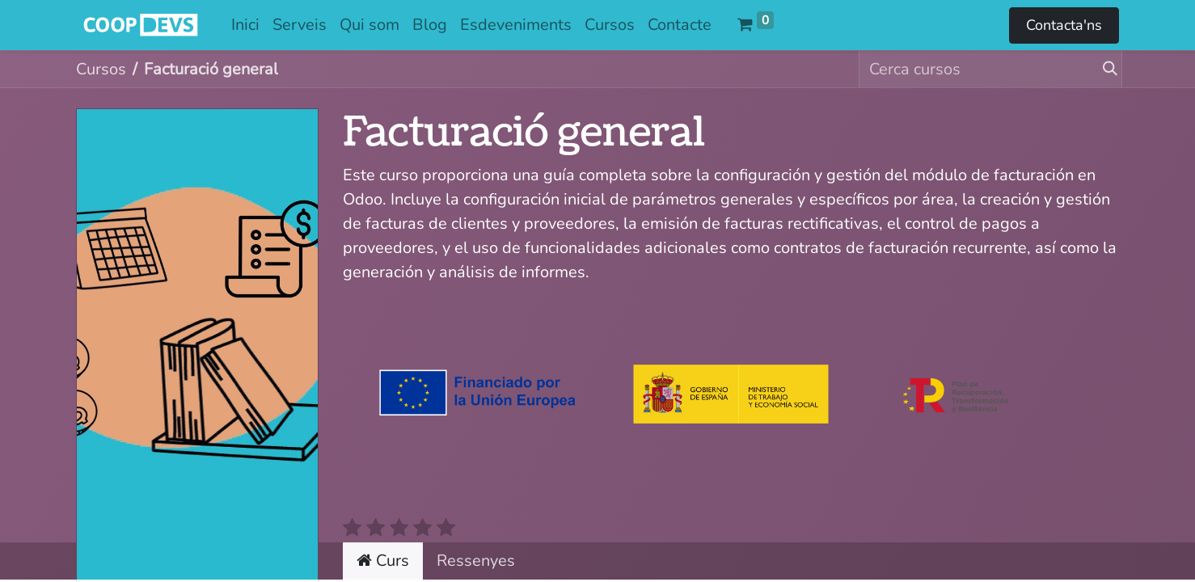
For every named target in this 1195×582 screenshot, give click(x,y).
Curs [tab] (383, 560)
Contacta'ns (1064, 25)
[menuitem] (245, 25)
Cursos (101, 69)
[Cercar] (1103, 69)
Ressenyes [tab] (476, 560)
